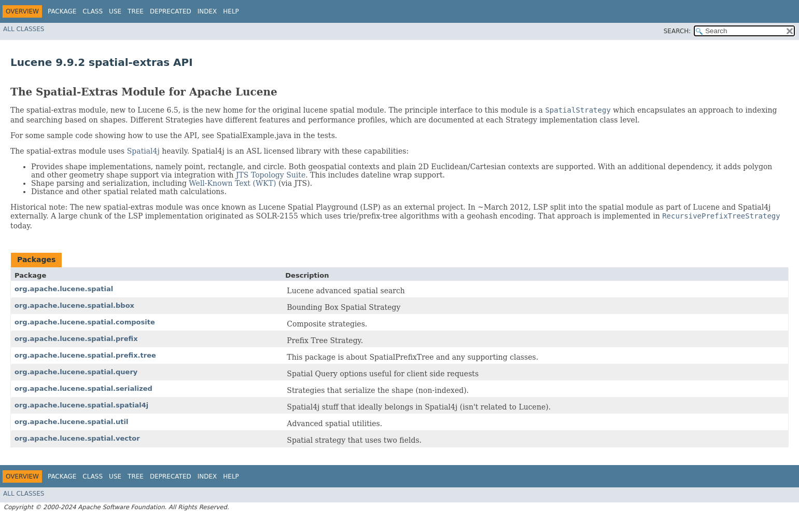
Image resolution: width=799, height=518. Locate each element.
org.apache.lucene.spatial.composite (85, 322)
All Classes (23, 29)
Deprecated (170, 11)
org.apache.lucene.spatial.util (71, 422)
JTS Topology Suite (270, 175)
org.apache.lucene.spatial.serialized (83, 388)
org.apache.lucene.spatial (64, 289)
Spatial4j (143, 151)
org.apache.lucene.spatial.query (76, 372)
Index (207, 11)
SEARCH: (677, 31)
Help (231, 11)
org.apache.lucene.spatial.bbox (74, 305)
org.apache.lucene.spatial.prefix (76, 339)
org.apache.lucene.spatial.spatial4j (81, 405)
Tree (136, 11)
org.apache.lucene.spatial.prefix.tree (85, 355)
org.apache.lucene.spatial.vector (77, 438)
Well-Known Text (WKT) (232, 183)
